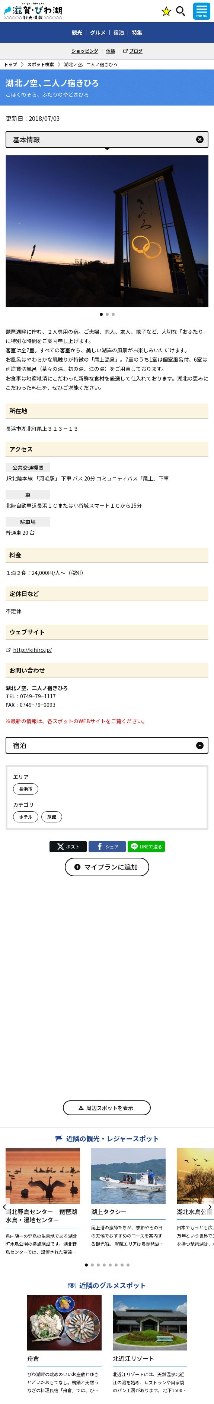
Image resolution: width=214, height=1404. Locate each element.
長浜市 (25, 789)
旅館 (51, 816)
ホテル (25, 816)
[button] (101, 314)
